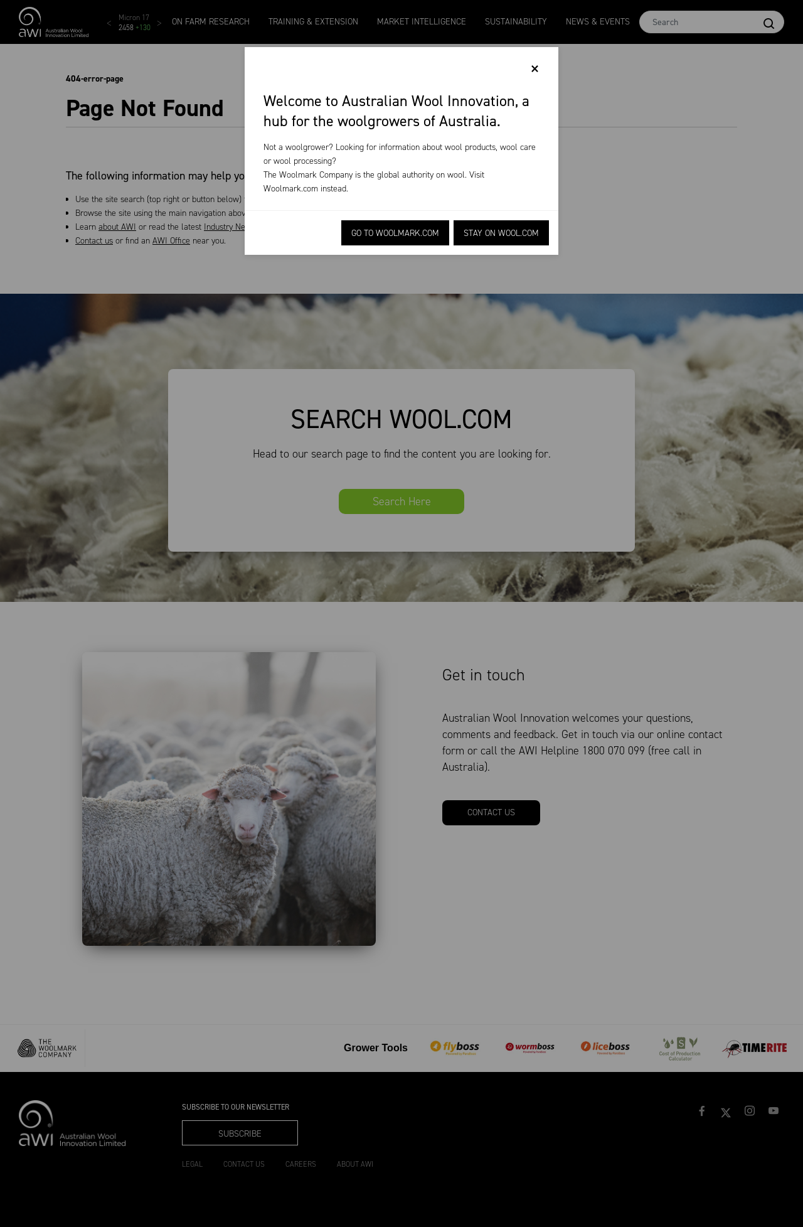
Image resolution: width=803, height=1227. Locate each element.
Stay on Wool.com (501, 233)
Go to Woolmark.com (395, 233)
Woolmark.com (290, 189)
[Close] (535, 69)
